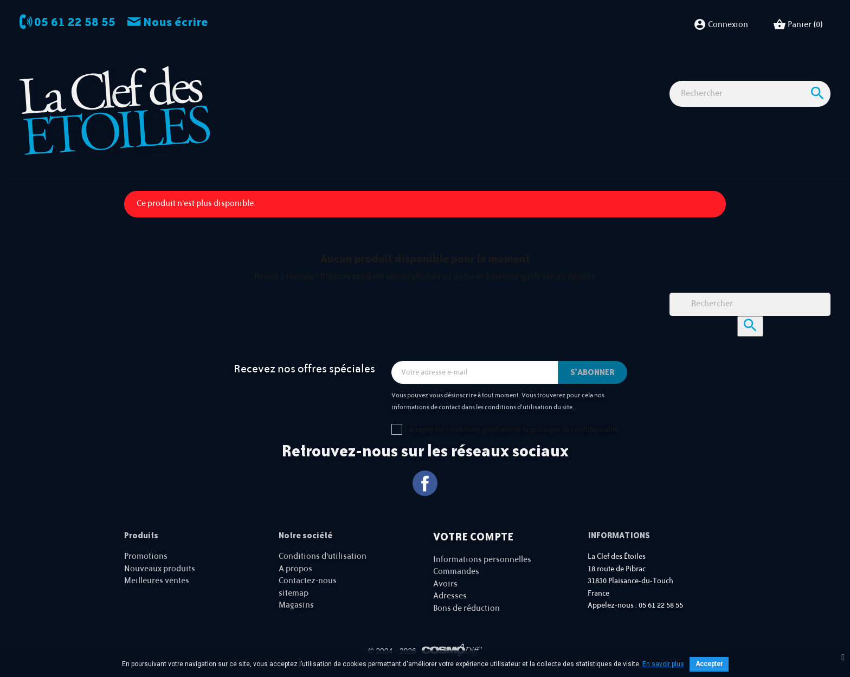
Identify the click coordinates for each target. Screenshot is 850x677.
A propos (295, 569)
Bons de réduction (466, 608)
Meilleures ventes (156, 581)
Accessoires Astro (516, 75)
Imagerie (362, 75)
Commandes (456, 571)
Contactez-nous (308, 581)
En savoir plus (663, 664)
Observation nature (431, 75)
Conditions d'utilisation (322, 556)
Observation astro (296, 75)
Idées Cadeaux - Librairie (610, 75)
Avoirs (445, 584)
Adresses (450, 596)
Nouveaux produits (159, 569)
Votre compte (473, 536)
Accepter (709, 664)
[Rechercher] (749, 113)
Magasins (296, 605)
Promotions (146, 556)
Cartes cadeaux (700, 75)
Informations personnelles (482, 560)
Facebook (425, 483)
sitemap (293, 593)
